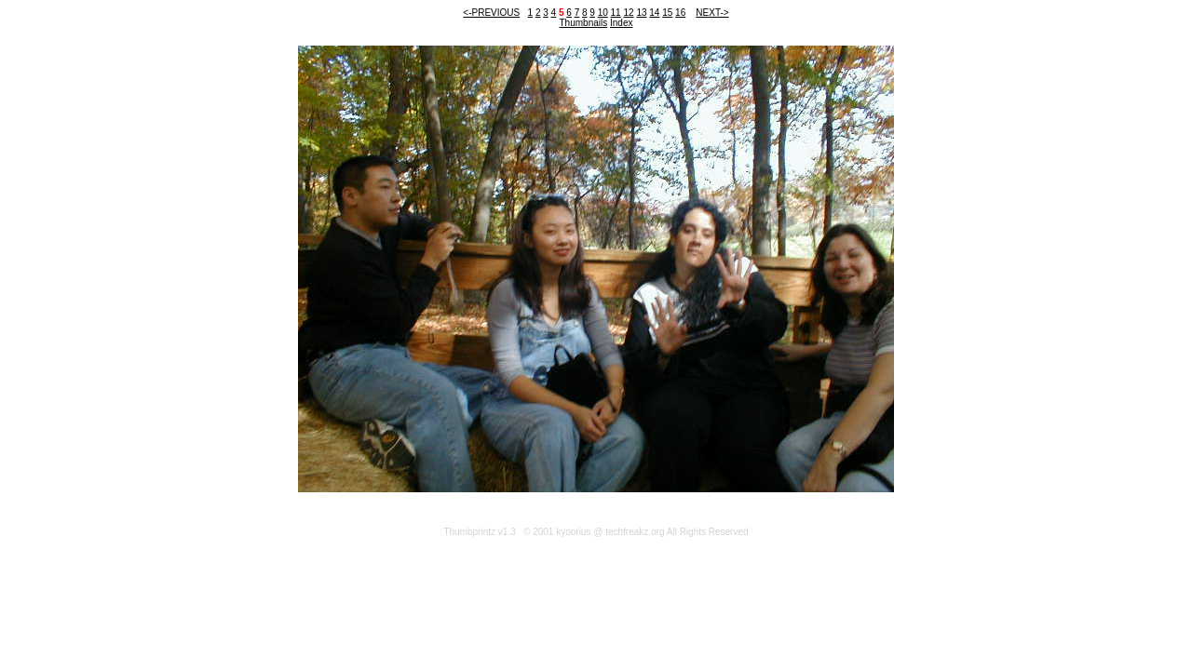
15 (667, 12)
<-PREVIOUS (491, 12)
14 (654, 12)
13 (641, 12)
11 (616, 12)
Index (621, 23)
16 (680, 12)
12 (628, 12)
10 (603, 12)
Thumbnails (584, 23)
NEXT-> (712, 12)
